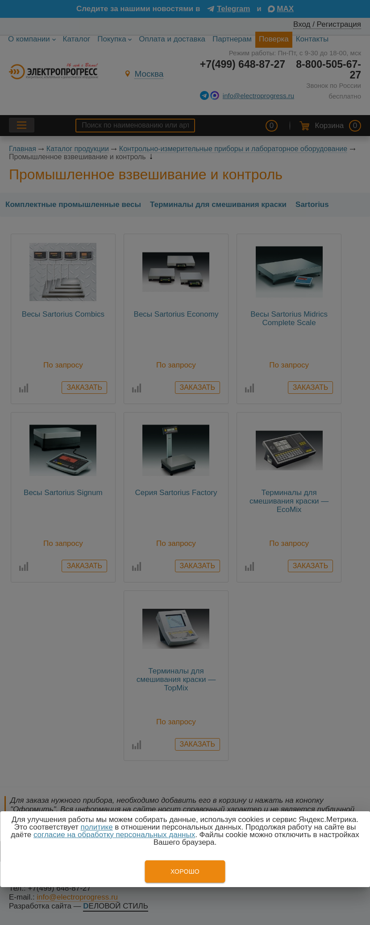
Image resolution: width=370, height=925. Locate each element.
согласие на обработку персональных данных (114, 834)
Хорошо (185, 871)
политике (97, 827)
